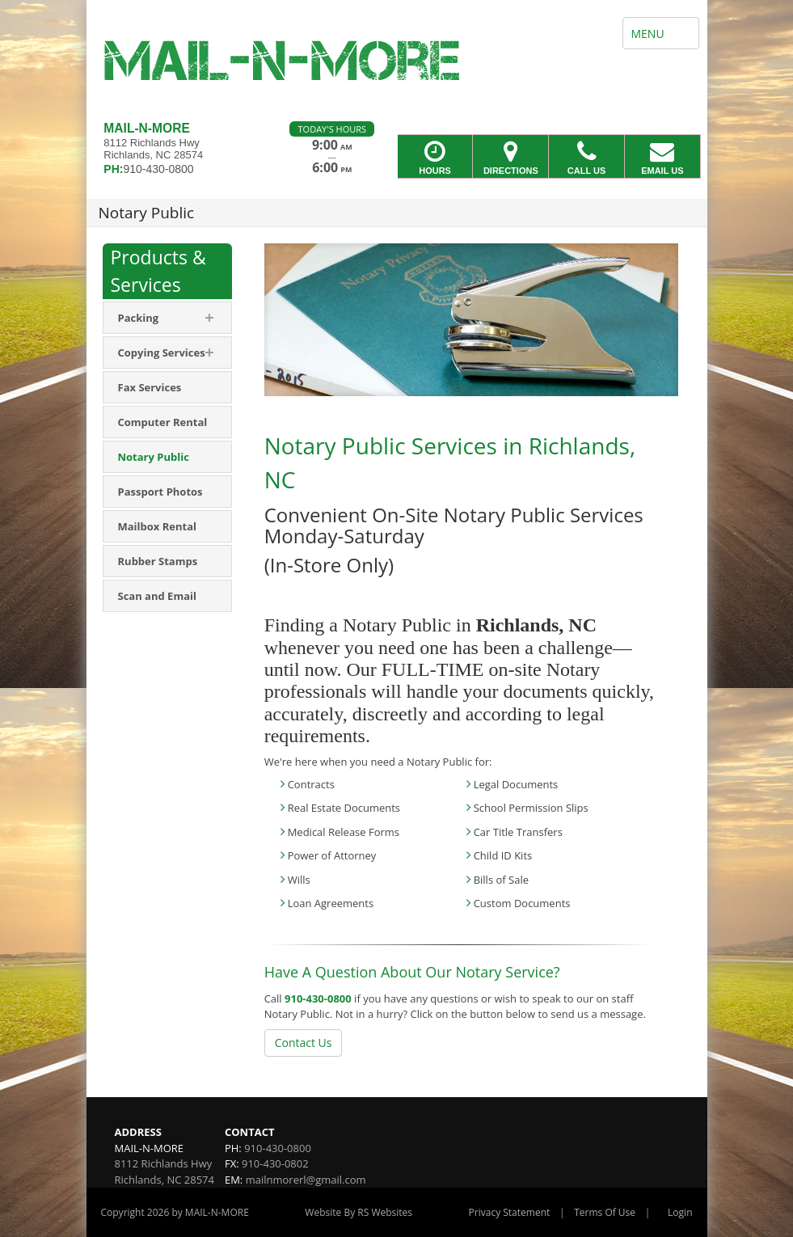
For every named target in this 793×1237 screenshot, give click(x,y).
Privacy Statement (509, 1212)
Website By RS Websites (358, 1212)
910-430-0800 (318, 998)
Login (680, 1212)
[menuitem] (167, 317)
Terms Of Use (604, 1212)
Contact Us (303, 1042)
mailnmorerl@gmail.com (306, 1179)
